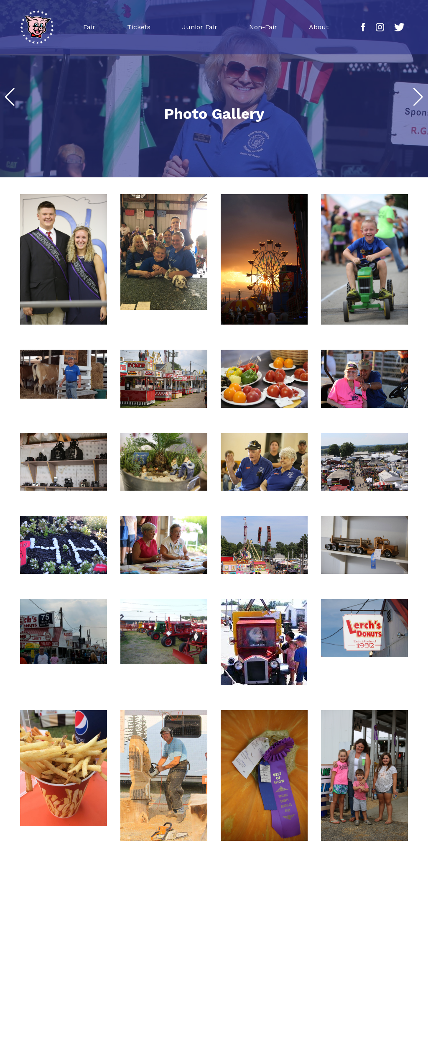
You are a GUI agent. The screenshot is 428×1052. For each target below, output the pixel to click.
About (319, 27)
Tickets (138, 27)
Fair (89, 27)
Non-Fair (263, 27)
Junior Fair (199, 27)
